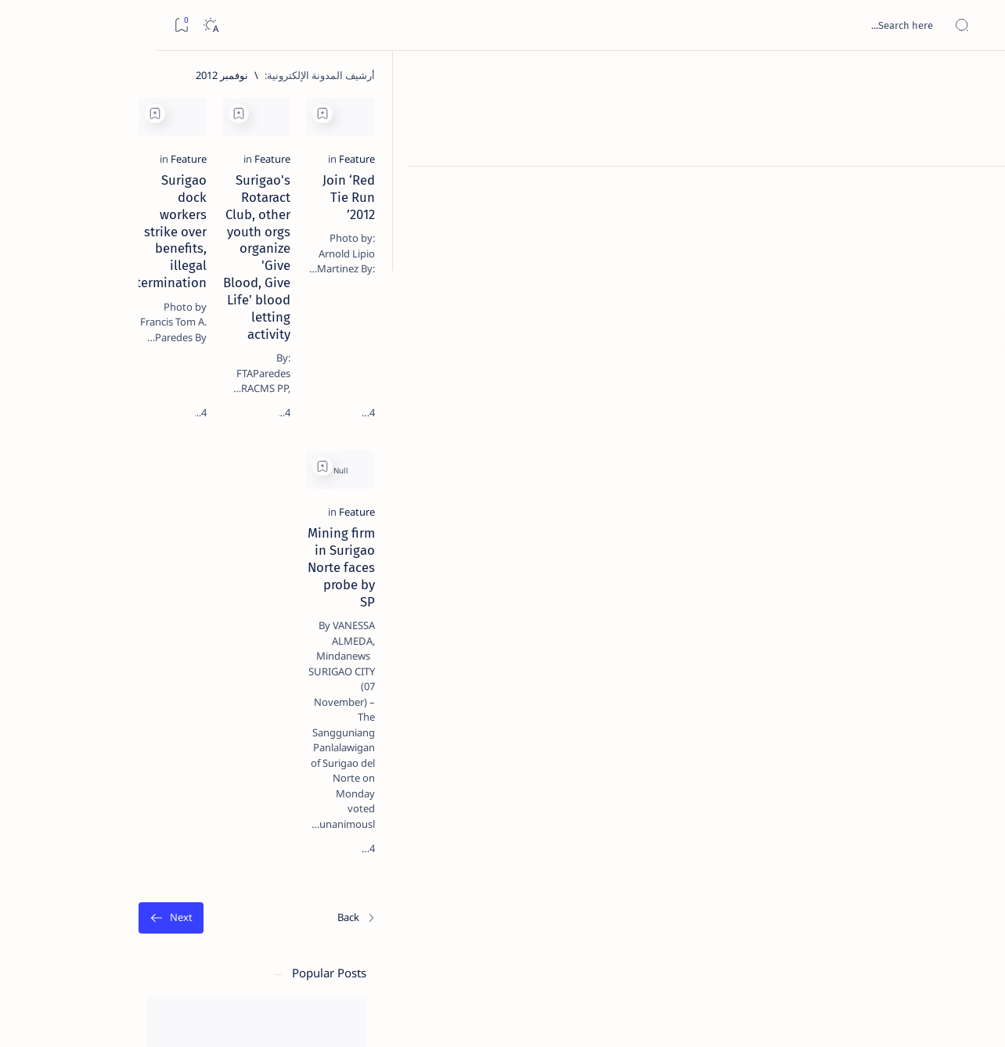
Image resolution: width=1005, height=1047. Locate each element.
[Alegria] (133, 425)
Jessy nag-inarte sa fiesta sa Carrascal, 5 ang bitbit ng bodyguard (131, 378)
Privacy (118, 946)
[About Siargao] (70, 779)
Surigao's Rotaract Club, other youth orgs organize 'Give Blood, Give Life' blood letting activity (608, 277)
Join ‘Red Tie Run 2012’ (863, 260)
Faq (78, 946)
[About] (975, 191)
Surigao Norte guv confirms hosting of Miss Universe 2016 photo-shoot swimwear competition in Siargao (125, 557)
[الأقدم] (300, 754)
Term (224, 946)
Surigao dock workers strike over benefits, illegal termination (380, 268)
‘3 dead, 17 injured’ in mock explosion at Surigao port (134, 643)
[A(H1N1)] (183, 779)
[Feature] (911, 238)
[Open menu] (975, 25)
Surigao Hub (858, 1016)
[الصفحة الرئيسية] (975, 78)
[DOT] (133, 511)
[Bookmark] (24, 25)
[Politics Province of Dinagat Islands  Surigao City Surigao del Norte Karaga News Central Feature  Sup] (183, 740)
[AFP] (70, 857)
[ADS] (183, 857)
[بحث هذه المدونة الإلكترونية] (696, 25)
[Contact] (975, 223)
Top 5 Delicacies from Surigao (126, 266)
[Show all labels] (199, 894)
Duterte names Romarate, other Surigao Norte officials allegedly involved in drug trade (118, 463)
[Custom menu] (975, 274)
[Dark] (53, 25)
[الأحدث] (911, 754)
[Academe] (70, 818)
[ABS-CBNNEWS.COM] (183, 818)
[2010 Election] (70, 740)
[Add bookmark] (735, 113)
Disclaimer (174, 946)
